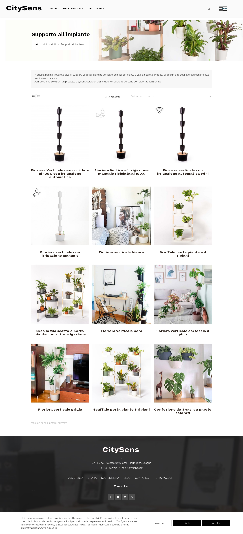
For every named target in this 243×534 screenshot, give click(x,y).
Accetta (216, 523)
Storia (92, 477)
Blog (127, 477)
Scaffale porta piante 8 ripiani (121, 409)
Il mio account (165, 477)
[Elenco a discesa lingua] (214, 8)
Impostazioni (158, 523)
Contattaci (142, 477)
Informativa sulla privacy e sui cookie (39, 528)
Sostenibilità (110, 477)
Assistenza (75, 477)
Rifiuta (187, 523)
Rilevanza (180, 96)
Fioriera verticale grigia (60, 409)
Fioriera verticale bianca (121, 252)
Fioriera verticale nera (121, 331)
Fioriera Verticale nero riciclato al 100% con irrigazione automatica (60, 174)
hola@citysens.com (132, 467)
